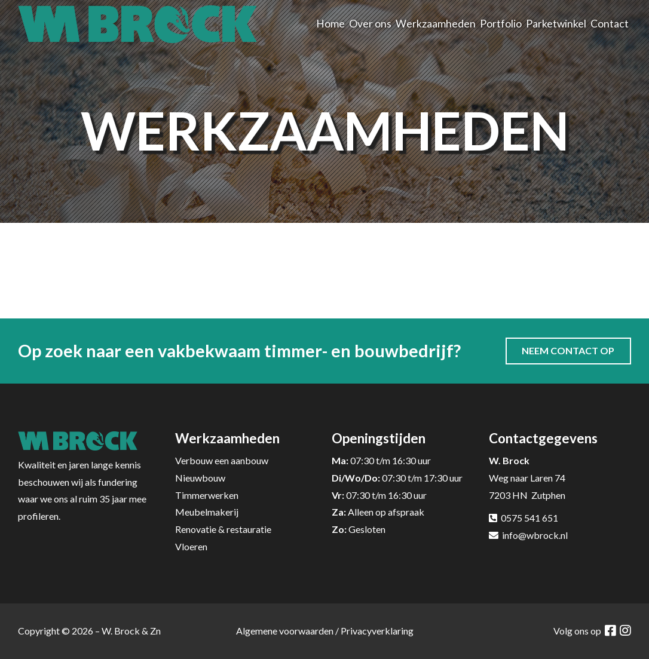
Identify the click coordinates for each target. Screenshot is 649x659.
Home (330, 23)
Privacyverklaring (377, 630)
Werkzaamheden (436, 23)
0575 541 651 (529, 517)
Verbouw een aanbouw (221, 460)
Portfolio (501, 23)
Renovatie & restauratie (223, 529)
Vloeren (191, 546)
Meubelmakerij (206, 511)
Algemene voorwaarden (284, 630)
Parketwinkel (556, 23)
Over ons (370, 23)
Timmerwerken (206, 495)
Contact (609, 23)
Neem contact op (568, 350)
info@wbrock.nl (535, 535)
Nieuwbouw (200, 477)
